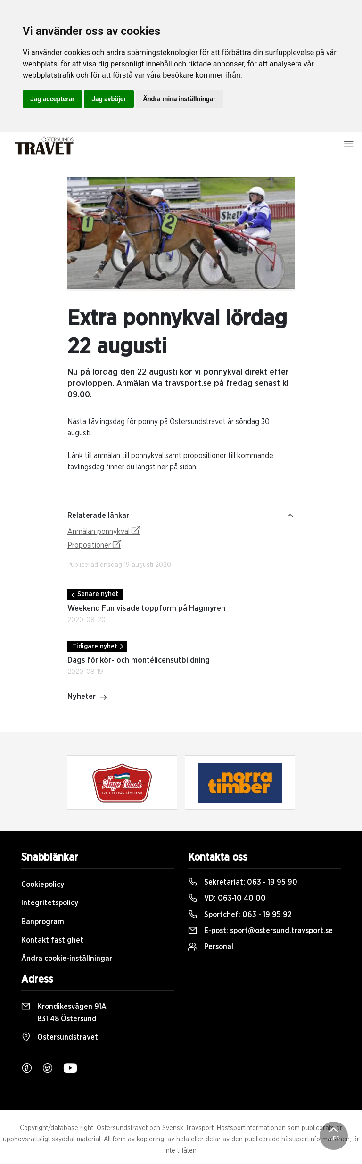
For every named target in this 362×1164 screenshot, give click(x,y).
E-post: (260, 931)
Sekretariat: (242, 882)
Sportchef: (240, 915)
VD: (227, 898)
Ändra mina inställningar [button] (179, 99)
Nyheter (87, 697)
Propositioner (94, 544)
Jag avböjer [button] (108, 99)
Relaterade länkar (181, 515)
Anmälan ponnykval (103, 530)
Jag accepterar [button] (52, 99)
